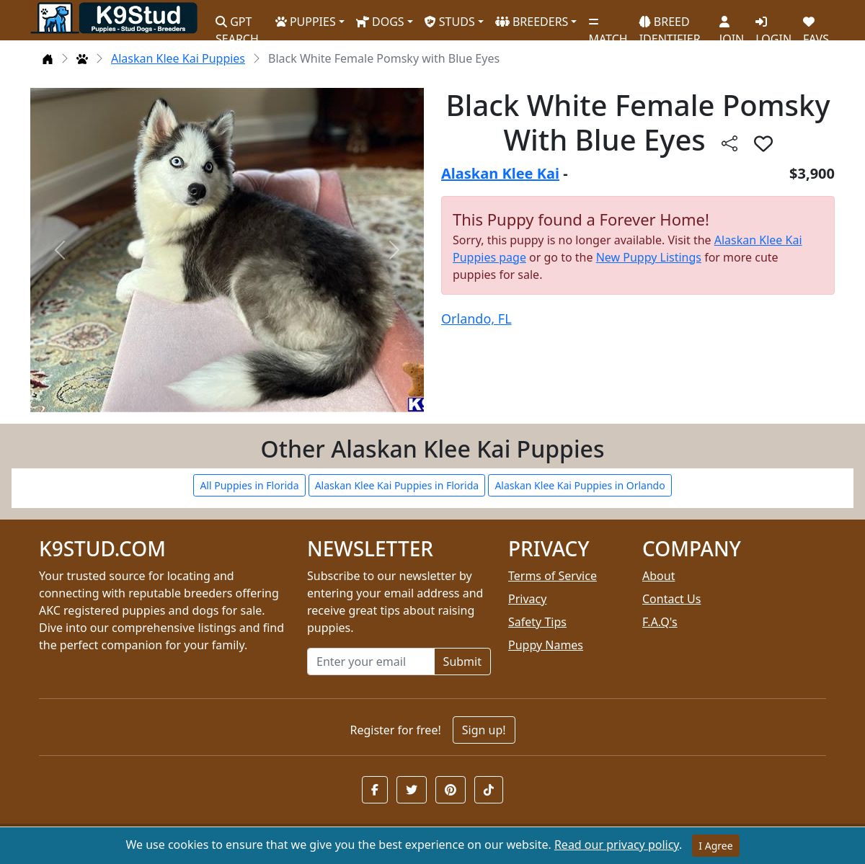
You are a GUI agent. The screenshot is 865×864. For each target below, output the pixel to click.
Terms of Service (552, 576)
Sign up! (484, 730)
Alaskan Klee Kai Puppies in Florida (397, 485)
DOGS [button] (380, 22)
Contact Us (671, 599)
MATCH (607, 25)
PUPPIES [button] (305, 22)
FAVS (816, 25)
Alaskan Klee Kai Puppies (178, 58)
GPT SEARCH (237, 24)
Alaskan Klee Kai (500, 173)
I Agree (715, 845)
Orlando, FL (476, 318)
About (658, 576)
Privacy (527, 599)
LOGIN (773, 25)
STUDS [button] (450, 22)
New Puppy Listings (648, 257)
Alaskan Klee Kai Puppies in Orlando (579, 485)
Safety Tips (537, 622)
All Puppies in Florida (249, 485)
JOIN (731, 25)
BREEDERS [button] (532, 22)
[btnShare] (729, 143)
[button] (375, 789)
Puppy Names (545, 645)
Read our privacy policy (616, 844)
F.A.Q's (660, 622)
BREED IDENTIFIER (670, 24)
